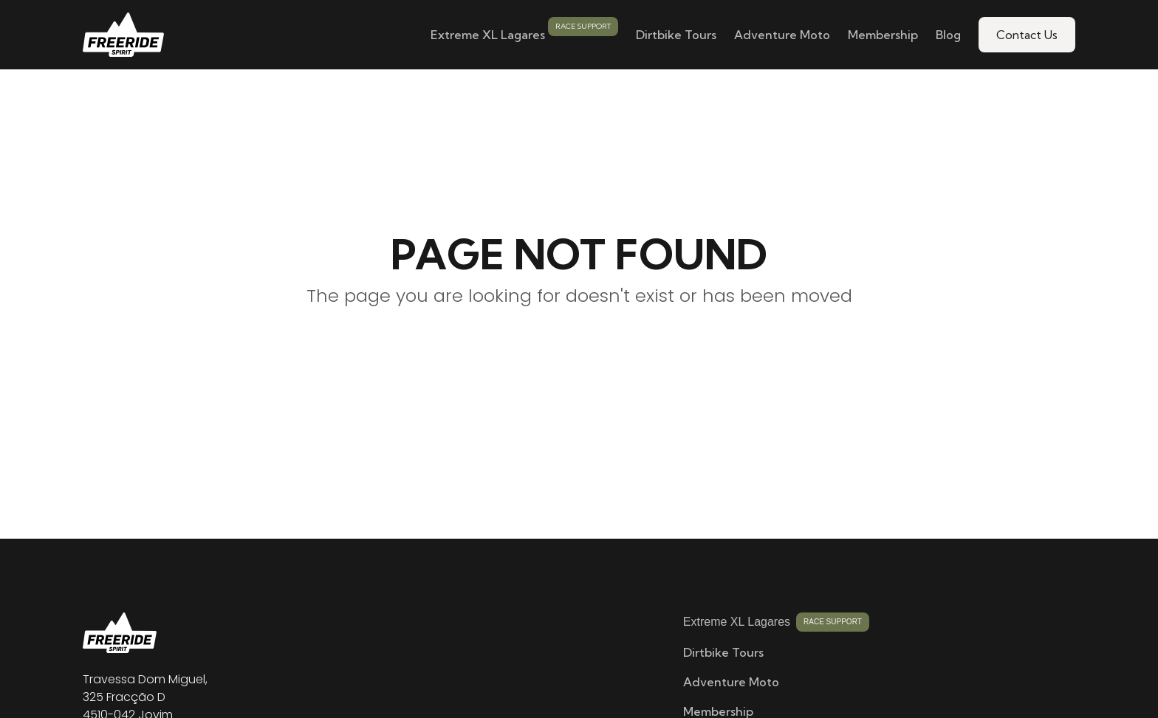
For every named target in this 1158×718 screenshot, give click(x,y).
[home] (123, 35)
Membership (883, 34)
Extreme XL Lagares (488, 34)
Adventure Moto (782, 34)
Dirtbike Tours (676, 34)
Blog (948, 34)
